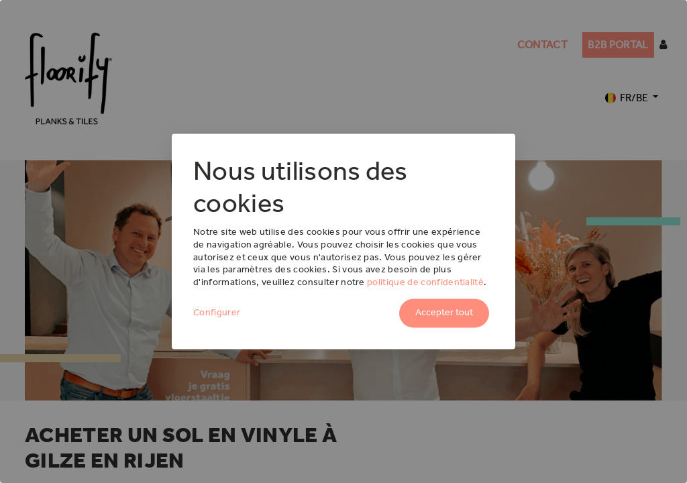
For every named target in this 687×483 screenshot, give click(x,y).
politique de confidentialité (425, 282)
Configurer (216, 313)
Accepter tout (444, 313)
